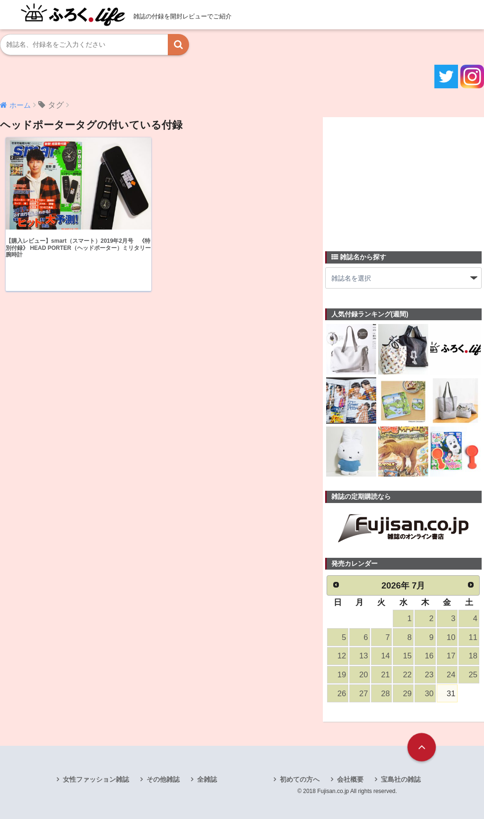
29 (407, 693)
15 (407, 655)
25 (472, 674)
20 (363, 674)
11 (472, 637)
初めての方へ (300, 779)
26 (341, 693)
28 (385, 693)
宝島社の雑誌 (401, 779)
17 (451, 655)
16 (429, 655)
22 (407, 674)
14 (385, 655)
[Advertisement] (396, 178)
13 (363, 655)
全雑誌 (207, 779)
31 (451, 693)
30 (429, 693)
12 (341, 655)
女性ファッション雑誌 (96, 779)
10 (451, 637)
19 (341, 674)
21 (385, 674)
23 (429, 674)
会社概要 (350, 779)
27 (363, 693)
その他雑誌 (163, 779)
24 (451, 674)
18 (472, 655)
